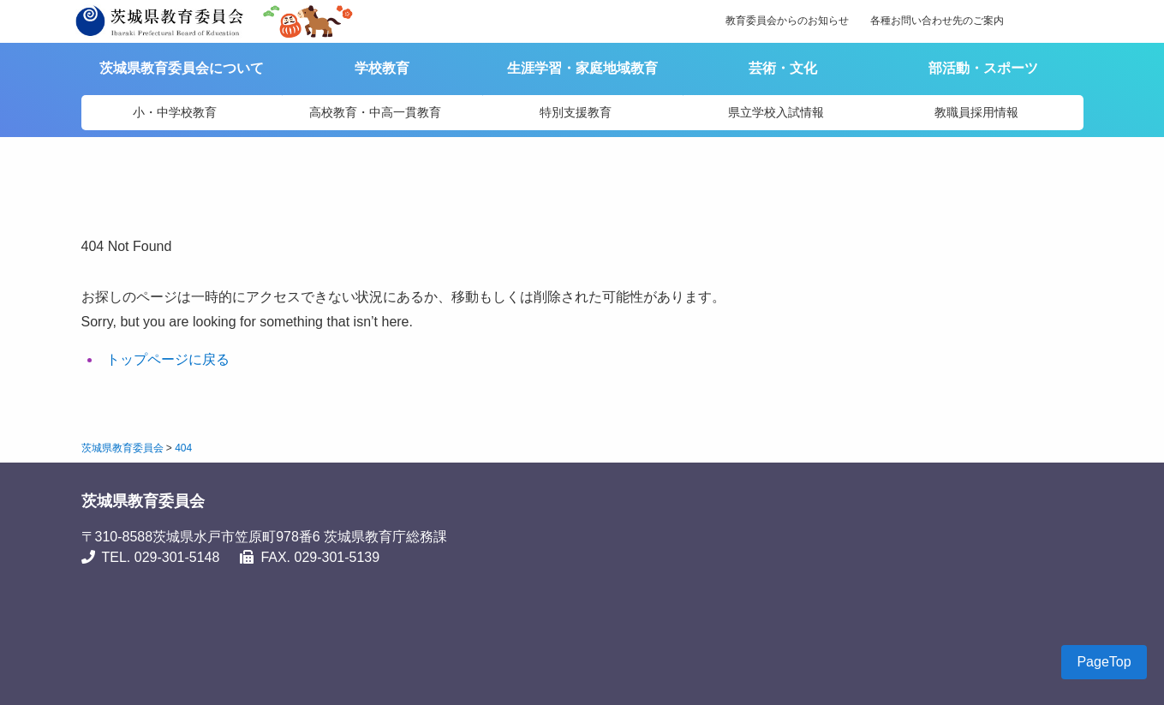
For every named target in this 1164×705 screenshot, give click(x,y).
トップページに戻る (168, 359)
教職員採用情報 (976, 112)
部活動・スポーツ (983, 68)
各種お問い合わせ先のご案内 (937, 21)
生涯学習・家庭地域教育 (582, 68)
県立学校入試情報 (776, 112)
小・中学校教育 (175, 112)
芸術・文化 (783, 68)
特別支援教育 (576, 112)
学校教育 (382, 68)
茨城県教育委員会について (181, 68)
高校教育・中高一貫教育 (375, 112)
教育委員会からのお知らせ (787, 21)
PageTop (1104, 661)
